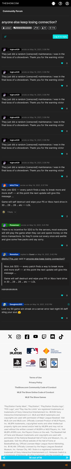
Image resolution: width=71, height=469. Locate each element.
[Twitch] (44, 336)
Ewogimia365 (16, 304)
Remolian (14, 254)
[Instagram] (18, 336)
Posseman (14, 225)
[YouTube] (35, 336)
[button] (4, 465)
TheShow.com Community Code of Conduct (35, 387)
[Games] (54, 3)
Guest (31, 254)
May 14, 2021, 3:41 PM (39, 225)
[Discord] (52, 336)
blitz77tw (14, 185)
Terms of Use (35, 377)
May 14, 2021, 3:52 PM (42, 304)
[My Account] (67, 3)
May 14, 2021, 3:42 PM (47, 254)
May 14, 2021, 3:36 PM (39, 49)
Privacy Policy (35, 382)
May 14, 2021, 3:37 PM (38, 185)
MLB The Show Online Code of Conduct (35, 392)
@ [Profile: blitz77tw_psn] (10, 258)
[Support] (61, 3)
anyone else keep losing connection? (45, 258)
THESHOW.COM (10, 3)
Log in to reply (60, 36)
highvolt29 (15, 49)
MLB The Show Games (35, 397)
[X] (10, 336)
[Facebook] (27, 336)
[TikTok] (61, 336)
